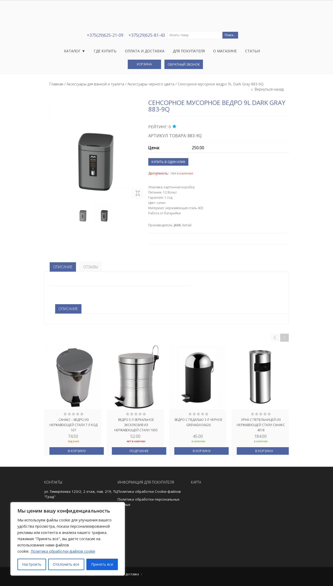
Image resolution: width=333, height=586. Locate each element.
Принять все (102, 564)
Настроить (31, 564)
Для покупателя (189, 50)
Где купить (105, 50)
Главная (56, 84)
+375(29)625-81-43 (147, 35)
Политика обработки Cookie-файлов (149, 491)
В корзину (77, 451)
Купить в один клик (168, 162)
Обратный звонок (184, 64)
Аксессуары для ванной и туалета (95, 84)
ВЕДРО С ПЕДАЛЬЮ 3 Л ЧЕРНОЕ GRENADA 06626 (198, 422)
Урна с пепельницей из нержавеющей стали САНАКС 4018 (261, 424)
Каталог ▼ (74, 50)
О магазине (225, 50)
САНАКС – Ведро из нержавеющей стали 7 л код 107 (73, 424)
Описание (63, 266)
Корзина (144, 64)
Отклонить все (66, 564)
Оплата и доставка (144, 50)
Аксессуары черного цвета (150, 84)
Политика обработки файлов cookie (63, 551)
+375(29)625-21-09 (105, 35)
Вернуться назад (269, 89)
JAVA (177, 225)
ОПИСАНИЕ (68, 308)
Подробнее (139, 451)
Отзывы (90, 266)
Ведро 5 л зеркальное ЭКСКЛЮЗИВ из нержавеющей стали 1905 (136, 424)
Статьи (252, 50)
